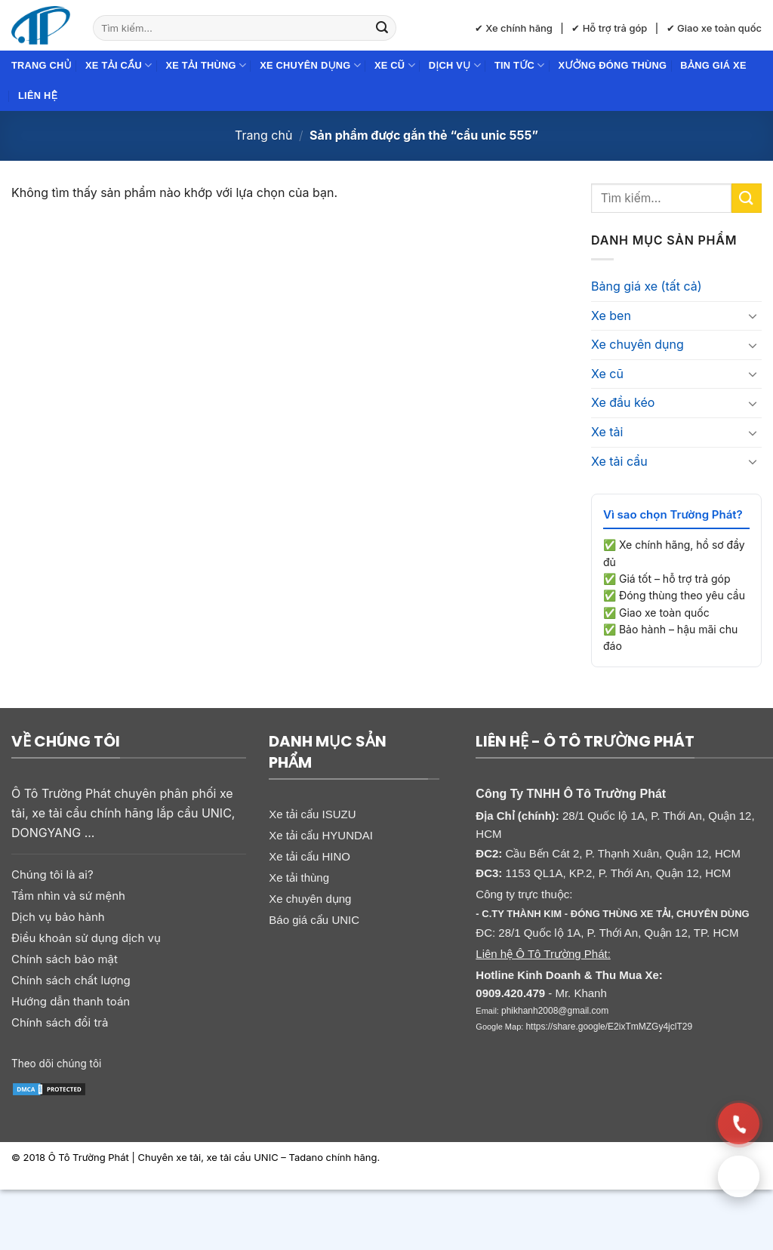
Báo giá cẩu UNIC (314, 919)
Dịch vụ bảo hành (58, 917)
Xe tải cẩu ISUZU (312, 814)
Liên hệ (37, 95)
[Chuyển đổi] (753, 315)
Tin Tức (519, 65)
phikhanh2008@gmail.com (554, 1010)
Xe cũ (394, 65)
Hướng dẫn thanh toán (70, 1001)
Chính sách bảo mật (64, 959)
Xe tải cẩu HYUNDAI (321, 835)
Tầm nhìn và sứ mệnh (68, 895)
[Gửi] (382, 28)
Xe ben (611, 315)
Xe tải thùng (205, 65)
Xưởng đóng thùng (613, 65)
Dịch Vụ (455, 65)
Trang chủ (41, 65)
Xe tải (607, 431)
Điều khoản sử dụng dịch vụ (86, 938)
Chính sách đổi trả (59, 1022)
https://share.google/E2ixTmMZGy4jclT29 (608, 1026)
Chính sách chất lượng (71, 980)
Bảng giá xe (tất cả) (646, 286)
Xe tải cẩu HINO (309, 856)
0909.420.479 (510, 993)
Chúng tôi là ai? (52, 874)
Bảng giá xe (713, 65)
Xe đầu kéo (622, 402)
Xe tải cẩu (118, 65)
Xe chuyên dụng (310, 65)
